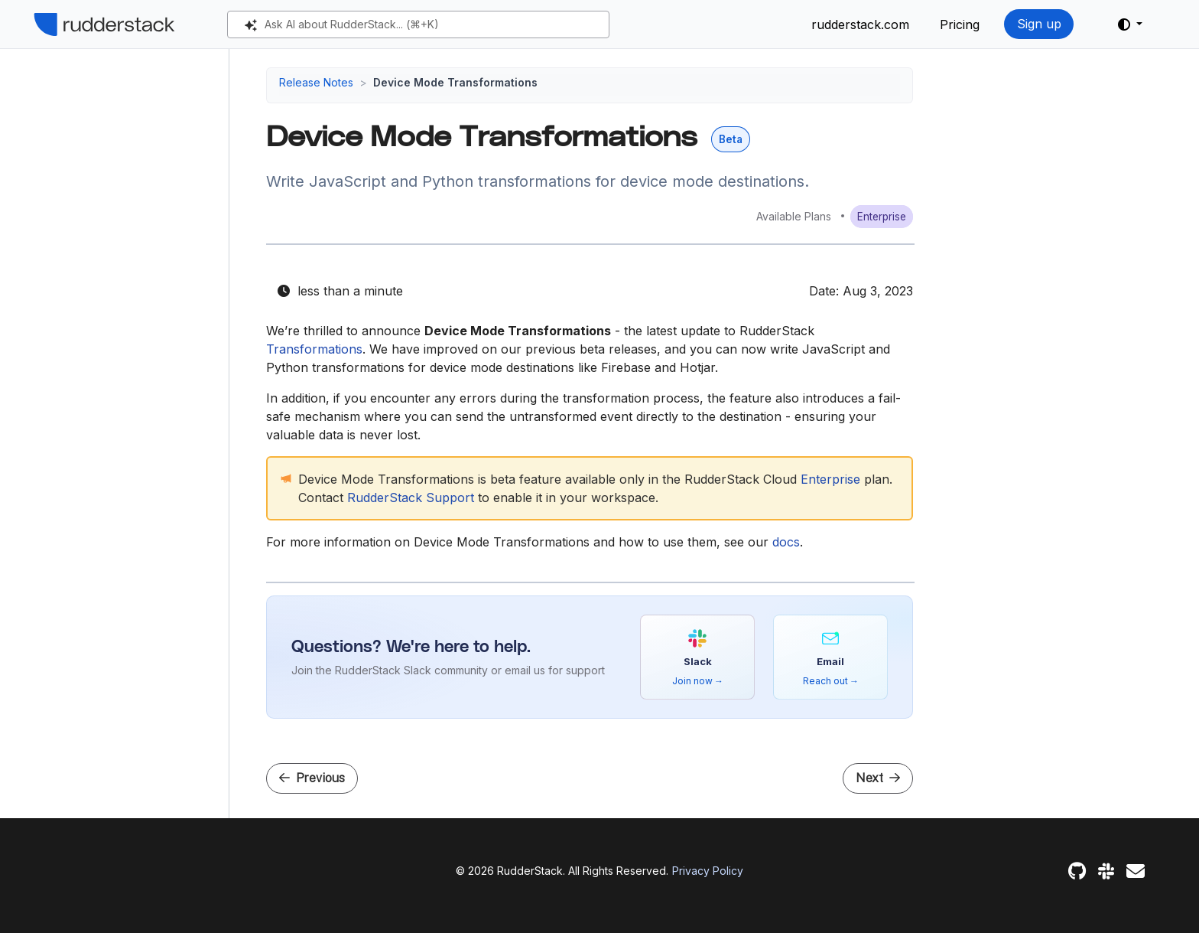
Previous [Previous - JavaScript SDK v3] (312, 778)
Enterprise (830, 479)
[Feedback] (1135, 871)
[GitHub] (1077, 871)
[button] (1130, 24)
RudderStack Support (410, 497)
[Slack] (1106, 871)
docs (786, 542)
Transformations (314, 349)
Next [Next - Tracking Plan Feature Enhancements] (878, 778)
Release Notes (316, 82)
